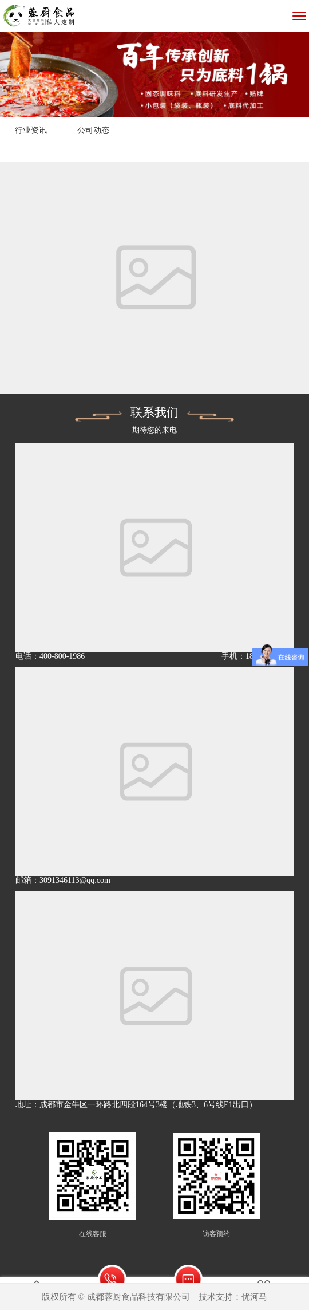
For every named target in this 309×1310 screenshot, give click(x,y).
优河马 (254, 1296)
